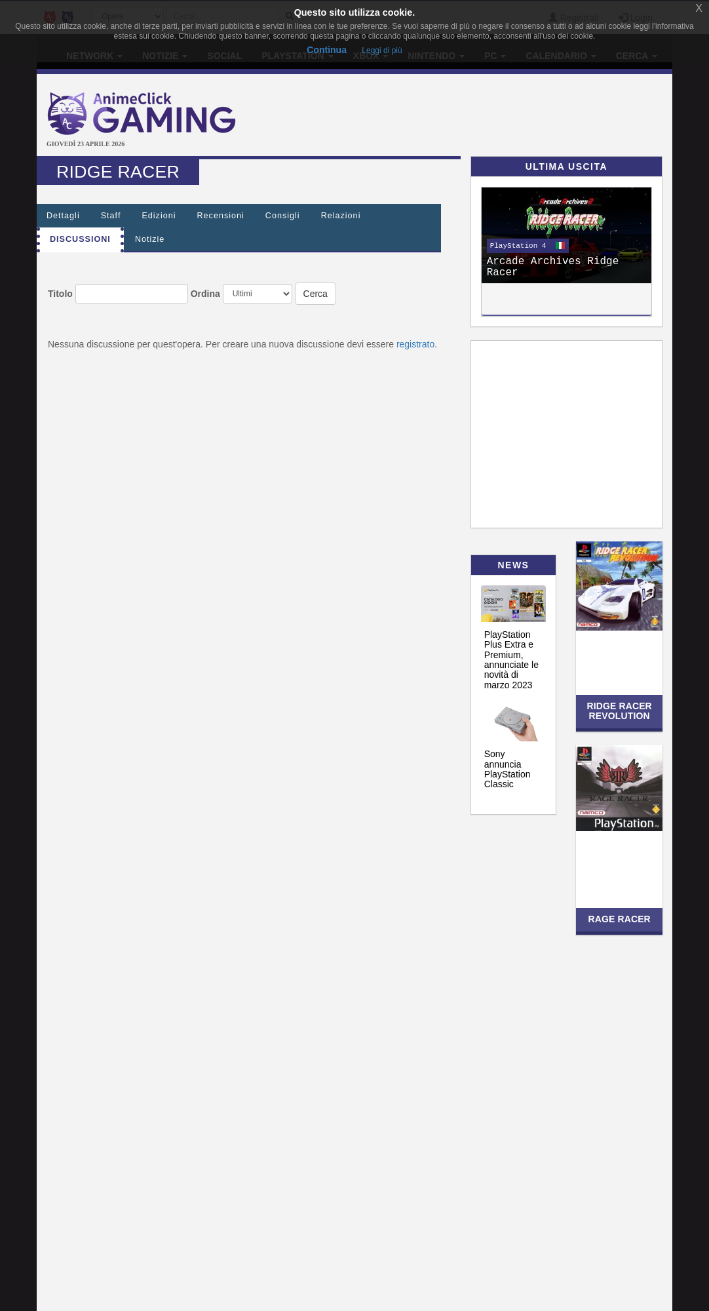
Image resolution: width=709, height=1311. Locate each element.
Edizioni (159, 215)
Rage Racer (619, 919)
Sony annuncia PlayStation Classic (507, 769)
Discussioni (80, 239)
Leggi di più (382, 50)
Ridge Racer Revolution (618, 711)
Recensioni (220, 215)
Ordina (205, 293)
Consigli (282, 215)
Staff (111, 215)
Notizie (150, 239)
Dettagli (63, 215)
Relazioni (341, 215)
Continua (327, 50)
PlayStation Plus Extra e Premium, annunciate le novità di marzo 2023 (511, 659)
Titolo (60, 293)
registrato (415, 344)
